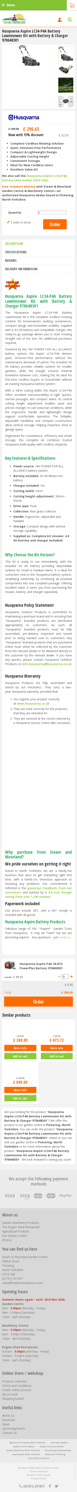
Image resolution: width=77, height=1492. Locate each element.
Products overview (14, 1381)
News (6, 1424)
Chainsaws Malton (59, 1442)
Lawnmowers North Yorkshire (26, 1454)
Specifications (16, 252)
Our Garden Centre (14, 1236)
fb (50, 1486)
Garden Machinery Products (20, 1223)
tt (56, 1486)
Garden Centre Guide (38, 1474)
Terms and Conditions (16, 1386)
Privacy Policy (38, 1478)
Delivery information (21, 269)
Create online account (16, 1390)
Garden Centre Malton (24, 1446)
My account (10, 1394)
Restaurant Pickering (55, 1454)
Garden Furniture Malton (51, 1446)
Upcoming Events (13, 1428)
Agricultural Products (16, 1231)
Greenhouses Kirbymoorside (58, 1450)
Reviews (11, 260)
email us (64, 937)
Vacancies (8, 1420)
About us (8, 1415)
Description (14, 243)
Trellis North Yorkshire (38, 1458)
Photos (7, 1240)
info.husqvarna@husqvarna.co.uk (47, 664)
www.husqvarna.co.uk (33, 703)
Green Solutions (38, 1471)
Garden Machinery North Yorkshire (23, 1450)
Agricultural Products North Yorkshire (27, 1442)
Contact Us (9, 1433)
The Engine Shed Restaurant (21, 1227)
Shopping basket (13, 1399)
